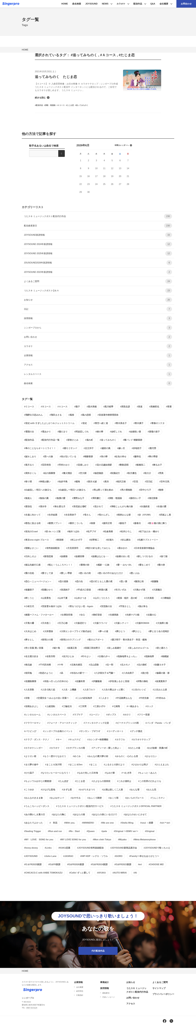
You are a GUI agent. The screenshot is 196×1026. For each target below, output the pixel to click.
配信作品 (137, 4)
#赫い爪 (121, 448)
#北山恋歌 (94, 665)
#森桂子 (122, 523)
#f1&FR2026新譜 (75, 864)
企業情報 (98, 355)
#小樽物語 (166, 598)
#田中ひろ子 (145, 490)
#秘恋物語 (98, 473)
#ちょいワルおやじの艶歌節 (37, 781)
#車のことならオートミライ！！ (40, 448)
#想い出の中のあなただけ (110, 573)
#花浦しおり (82, 465)
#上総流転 (50, 706)
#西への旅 (48, 456)
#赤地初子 (137, 448)
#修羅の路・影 (162, 673)
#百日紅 (149, 481)
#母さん (87, 515)
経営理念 (79, 991)
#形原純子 (65, 590)
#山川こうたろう (101, 598)
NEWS (105, 4)
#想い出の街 (85, 573)
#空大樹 (82, 473)
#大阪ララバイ (100, 623)
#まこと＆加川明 (53, 764)
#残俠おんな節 (124, 515)
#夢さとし (29, 640)
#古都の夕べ (104, 656)
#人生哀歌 (29, 689)
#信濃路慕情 (30, 681)
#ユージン (94, 714)
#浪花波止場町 (79, 506)
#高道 (139, 406)
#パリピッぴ (30, 731)
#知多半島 (63, 481)
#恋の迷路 (63, 581)
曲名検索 (76, 4)
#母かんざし (104, 515)
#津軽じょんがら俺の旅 (121, 506)
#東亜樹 (59, 540)
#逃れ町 (89, 440)
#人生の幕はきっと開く (113, 689)
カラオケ (121, 4)
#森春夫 (137, 523)
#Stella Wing (126, 823)
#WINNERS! (88, 823)
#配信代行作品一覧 (50, 440)
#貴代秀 (152, 448)
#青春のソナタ (157, 423)
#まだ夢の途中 (31, 764)
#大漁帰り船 (162, 623)
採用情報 (98, 318)
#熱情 (160, 490)
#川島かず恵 (139, 590)
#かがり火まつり (87, 789)
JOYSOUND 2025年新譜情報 (98, 253)
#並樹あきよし (31, 706)
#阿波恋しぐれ (81, 431)
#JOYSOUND (31, 856)
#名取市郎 (50, 656)
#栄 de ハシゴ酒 (52, 531)
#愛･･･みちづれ (123, 565)
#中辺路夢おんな (124, 698)
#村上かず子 (76, 540)
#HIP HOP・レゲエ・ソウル (94, 856)
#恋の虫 (79, 581)
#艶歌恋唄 (124, 465)
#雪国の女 (29, 431)
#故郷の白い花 (122, 556)
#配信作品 (29, 440)
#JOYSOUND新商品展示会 (123, 848)
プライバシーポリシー (163, 994)
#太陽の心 (151, 615)
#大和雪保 (48, 631)
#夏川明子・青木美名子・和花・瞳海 (129, 640)
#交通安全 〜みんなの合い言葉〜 (52, 698)
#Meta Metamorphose (144, 839)
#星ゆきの (122, 548)
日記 (98, 309)
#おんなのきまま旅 (33, 798)
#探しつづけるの (144, 556)
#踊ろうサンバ (70, 448)
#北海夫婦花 (76, 665)
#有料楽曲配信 (52, 548)
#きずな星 (67, 789)
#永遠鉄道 (145, 506)
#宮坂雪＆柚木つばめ (51, 606)
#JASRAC (68, 856)
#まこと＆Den (75, 764)
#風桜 (71, 415)
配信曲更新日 (98, 225)
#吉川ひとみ (68, 656)
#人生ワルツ (89, 689)
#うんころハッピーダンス (36, 806)
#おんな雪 (135, 789)
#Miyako (122, 839)
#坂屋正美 (72, 648)
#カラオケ (54, 748)
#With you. (69, 823)
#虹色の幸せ (120, 456)
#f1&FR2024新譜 (99, 864)
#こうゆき (29, 789)
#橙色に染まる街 (32, 523)
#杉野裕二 (94, 540)
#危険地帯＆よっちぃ (127, 656)
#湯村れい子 (135, 498)
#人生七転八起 (48, 689)
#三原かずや (99, 706)
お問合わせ (186, 4)
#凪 (61, 673)
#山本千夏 (63, 598)
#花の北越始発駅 (103, 465)
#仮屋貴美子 (161, 681)
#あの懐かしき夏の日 (34, 814)
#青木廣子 (139, 423)
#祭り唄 (28, 481)
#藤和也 (137, 456)
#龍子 (77, 406)
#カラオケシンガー (33, 748)
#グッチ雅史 (136, 731)
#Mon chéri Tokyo (102, 839)
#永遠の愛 (161, 506)
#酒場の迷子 (154, 431)
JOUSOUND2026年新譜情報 (98, 262)
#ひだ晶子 (29, 773)
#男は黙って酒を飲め (102, 490)
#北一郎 (109, 665)
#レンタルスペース (56, 714)
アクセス (98, 364)
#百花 (135, 481)
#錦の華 (99, 431)
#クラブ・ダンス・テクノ (36, 739)
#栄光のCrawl (31, 531)
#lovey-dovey (31, 848)
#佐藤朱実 (80, 681)
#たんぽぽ (63, 781)
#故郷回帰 (79, 556)
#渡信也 (28, 506)
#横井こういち (75, 523)
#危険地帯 (149, 656)
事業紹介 (104, 982)
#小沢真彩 (149, 598)
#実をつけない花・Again (80, 606)
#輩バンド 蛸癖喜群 (132, 440)
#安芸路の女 (106, 606)
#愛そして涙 (47, 573)
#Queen (91, 831)
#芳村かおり (64, 465)
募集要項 (105, 993)
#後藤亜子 (29, 590)
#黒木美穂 (92, 406)
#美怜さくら (30, 473)
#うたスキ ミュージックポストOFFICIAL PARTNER (135, 806)
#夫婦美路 (113, 615)
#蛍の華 (104, 456)
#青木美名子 (121, 423)
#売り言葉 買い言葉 (34, 648)
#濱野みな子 (78, 498)
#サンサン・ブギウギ (89, 731)
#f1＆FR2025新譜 (33, 864)
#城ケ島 (56, 648)
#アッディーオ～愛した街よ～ (106, 748)
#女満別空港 (66, 615)
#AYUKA (101, 873)
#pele (104, 831)
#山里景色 (46, 598)
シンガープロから (98, 327)
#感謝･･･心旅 (102, 565)
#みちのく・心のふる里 (126, 756)
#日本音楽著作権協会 (144, 548)
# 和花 (53, 823)
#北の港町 (142, 665)
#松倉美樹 (108, 531)
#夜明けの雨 (47, 640)
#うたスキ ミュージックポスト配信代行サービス (80, 806)
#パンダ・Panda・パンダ (158, 723)
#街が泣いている (68, 456)
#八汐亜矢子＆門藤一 (104, 673)
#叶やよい (86, 656)
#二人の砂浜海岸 (84, 698)
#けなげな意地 (48, 789)
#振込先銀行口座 (32, 565)
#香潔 (168, 406)
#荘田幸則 (46, 465)
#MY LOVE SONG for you (38, 839)
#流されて (98, 506)
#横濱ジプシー (54, 523)
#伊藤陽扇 (97, 681)
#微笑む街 (139, 581)
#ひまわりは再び (139, 764)
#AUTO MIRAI (120, 873)
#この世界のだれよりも (149, 781)
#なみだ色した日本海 (87, 773)
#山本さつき (80, 598)
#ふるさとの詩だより (114, 764)
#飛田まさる (56, 415)
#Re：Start (74, 831)
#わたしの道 (134, 748)
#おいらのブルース (134, 798)
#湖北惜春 (153, 498)
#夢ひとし (137, 631)
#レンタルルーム (32, 714)
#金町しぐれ (116, 431)
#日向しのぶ (30, 556)
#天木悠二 (46, 623)
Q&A (152, 4)
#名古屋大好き (31, 656)
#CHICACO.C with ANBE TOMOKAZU (43, 873)
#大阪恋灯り (80, 623)
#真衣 (106, 481)
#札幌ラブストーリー (147, 540)
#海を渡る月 (59, 506)
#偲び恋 (144, 673)
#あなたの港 (79, 814)
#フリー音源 (143, 714)
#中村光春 (144, 698)
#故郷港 (64, 556)
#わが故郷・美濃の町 (157, 748)
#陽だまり (63, 431)
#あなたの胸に (59, 814)
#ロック (149, 706)
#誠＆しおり (30, 456)
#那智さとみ (72, 440)
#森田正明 (107, 523)
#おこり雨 (113, 798)
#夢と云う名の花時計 (158, 631)
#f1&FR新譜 (54, 864)
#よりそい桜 (30, 756)
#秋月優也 (132, 473)
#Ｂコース (46, 406)
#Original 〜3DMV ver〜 (126, 831)
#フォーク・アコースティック (62, 723)
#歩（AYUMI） (144, 515)
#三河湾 (82, 706)
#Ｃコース (29, 406)
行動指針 (79, 995)
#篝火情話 (67, 473)
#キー (59, 739)
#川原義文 (157, 590)
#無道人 (28, 498)
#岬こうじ (29, 598)
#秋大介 (147, 473)
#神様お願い (45, 481)
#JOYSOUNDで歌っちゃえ (157, 848)
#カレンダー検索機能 (97, 739)
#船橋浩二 (140, 465)
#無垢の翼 (44, 498)
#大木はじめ (30, 631)
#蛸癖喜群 (88, 456)
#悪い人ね (135, 573)
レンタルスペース (98, 374)
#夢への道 (103, 631)
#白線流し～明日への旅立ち (37, 490)
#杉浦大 (110, 540)
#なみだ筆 (110, 773)
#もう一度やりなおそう (54, 756)
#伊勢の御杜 (142, 681)
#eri (140, 864)
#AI (135, 873)
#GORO (118, 856)
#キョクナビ (74, 739)
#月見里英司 (72, 548)
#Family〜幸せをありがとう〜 (144, 856)
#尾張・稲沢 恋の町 (127, 598)
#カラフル (120, 739)
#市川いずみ (120, 590)
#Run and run (55, 831)
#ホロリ (127, 714)
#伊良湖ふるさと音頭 (118, 681)
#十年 (60, 665)
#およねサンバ (57, 798)
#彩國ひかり (47, 590)
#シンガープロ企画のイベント (58, 731)
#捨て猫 (163, 556)
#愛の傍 (161, 565)
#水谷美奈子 (70, 515)
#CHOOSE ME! (156, 864)
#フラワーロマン (32, 723)
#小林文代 (29, 606)
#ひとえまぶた (162, 764)
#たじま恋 (80, 781)
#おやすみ (76, 798)
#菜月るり (29, 465)
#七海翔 (116, 706)
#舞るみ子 (157, 465)
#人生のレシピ (139, 689)
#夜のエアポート (95, 640)
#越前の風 (105, 448)
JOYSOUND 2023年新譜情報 (98, 272)
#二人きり (104, 698)
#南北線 (28, 665)
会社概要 (164, 4)
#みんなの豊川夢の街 (97, 756)
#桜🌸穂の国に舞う (157, 523)
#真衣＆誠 (92, 481)
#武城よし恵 (165, 515)
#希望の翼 (103, 590)
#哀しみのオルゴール (138, 648)
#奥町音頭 (97, 615)
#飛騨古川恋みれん (33, 415)
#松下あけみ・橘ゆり (149, 531)
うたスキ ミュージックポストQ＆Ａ (98, 290)
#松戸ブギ (91, 531)
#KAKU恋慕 (64, 848)
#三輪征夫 (67, 706)
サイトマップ (159, 988)
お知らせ (98, 299)
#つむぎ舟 (126, 773)
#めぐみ (77, 756)
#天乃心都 (63, 623)
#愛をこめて (144, 565)
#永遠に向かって (32, 515)
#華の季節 (153, 456)
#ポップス (111, 714)
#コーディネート (115, 731)
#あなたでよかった (33, 823)
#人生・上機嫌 (69, 689)
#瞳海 (77, 481)
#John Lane (50, 856)
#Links (48, 848)
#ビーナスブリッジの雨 (127, 723)
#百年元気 (164, 481)
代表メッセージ (108, 997)
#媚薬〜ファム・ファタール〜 (39, 615)
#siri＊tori (165, 823)
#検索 (92, 523)
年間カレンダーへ (123, 145)
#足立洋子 (89, 448)
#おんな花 (151, 789)
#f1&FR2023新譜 (122, 864)
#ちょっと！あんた (147, 773)
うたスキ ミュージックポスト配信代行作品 (98, 216)
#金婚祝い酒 (135, 431)
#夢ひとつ (120, 631)
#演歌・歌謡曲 (115, 498)
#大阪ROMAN (142, 623)
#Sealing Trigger (32, 831)
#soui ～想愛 (146, 823)
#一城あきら (133, 706)
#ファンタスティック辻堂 (96, 723)
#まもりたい (151, 756)
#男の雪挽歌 (126, 490)
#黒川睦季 (108, 406)
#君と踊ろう (162, 648)
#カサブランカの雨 (75, 748)
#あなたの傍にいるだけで (104, 814)
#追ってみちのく (108, 440)
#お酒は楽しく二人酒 (112, 789)
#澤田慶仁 (96, 498)
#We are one (107, 823)
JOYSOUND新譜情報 (98, 235)
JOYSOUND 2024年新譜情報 (98, 244)
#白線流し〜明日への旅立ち (72, 490)
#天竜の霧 (29, 623)
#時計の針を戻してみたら (97, 548)
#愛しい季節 (66, 573)
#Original (149, 831)
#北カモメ (125, 665)
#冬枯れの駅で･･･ (79, 673)
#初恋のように (46, 673)
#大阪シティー (121, 623)
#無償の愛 (60, 498)
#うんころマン (158, 798)
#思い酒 (123, 581)
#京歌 (27, 698)
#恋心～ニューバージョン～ (37, 581)
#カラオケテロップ (141, 739)
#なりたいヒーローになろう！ (55, 773)
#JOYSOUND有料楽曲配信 (90, 848)
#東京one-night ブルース (36, 540)
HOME (64, 4)
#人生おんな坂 (160, 689)
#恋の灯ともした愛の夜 (101, 581)
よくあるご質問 (98, 281)
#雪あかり (46, 431)
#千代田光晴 (45, 665)
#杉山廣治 (125, 540)
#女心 (82, 615)
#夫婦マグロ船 (132, 615)
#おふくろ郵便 (94, 798)
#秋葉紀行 (115, 473)
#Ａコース (63, 406)
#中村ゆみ (161, 698)
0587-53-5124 (31, 1008)
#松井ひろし (126, 531)
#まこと (93, 764)
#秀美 (160, 473)
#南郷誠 (165, 656)
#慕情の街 (84, 565)
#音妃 (84, 423)
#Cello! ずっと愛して (79, 873)
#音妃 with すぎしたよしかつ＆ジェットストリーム (49, 423)
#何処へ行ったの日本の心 (55, 681)
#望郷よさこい (31, 548)
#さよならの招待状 (101, 781)
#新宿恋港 (48, 556)
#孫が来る (143, 606)
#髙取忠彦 (125, 406)
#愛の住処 (29, 573)
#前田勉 (28, 673)
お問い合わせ (98, 337)
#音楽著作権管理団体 (108, 415)
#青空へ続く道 (101, 423)
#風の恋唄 (86, 415)
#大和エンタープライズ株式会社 (75, 631)
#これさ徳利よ (124, 781)
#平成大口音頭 (83, 590)
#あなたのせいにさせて (135, 814)
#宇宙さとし (125, 606)
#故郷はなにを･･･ (100, 556)
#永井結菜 (52, 515)
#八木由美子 (128, 673)
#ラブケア (78, 714)
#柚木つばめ (73, 531)
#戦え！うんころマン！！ (60, 565)
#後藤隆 (154, 581)
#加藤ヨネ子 (160, 665)
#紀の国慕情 (49, 473)
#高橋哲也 (154, 406)
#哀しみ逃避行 (114, 648)
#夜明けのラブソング (70, 640)
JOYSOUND (91, 4)
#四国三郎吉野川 (92, 648)
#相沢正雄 (121, 481)
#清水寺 (42, 506)
